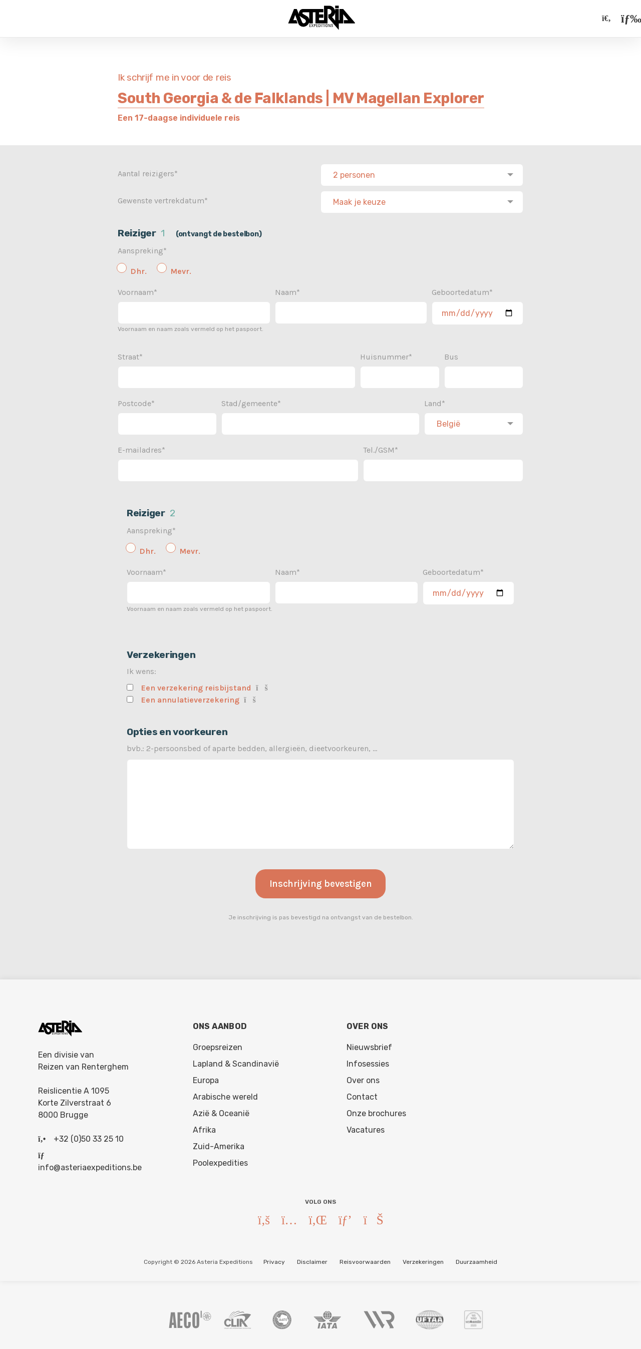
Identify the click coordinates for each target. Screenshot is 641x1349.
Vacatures (366, 1128)
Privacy (274, 1259)
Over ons (363, 1078)
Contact (362, 1095)
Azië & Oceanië (221, 1111)
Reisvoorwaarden (365, 1259)
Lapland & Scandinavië (236, 1062)
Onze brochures (376, 1111)
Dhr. (138, 269)
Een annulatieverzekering (190, 698)
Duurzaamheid (476, 1259)
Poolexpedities (220, 1161)
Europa (206, 1078)
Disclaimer (312, 1259)
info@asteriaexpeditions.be (90, 1165)
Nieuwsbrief (369, 1045)
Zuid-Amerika (218, 1144)
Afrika (204, 1128)
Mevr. (180, 269)
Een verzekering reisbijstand (196, 686)
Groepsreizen (217, 1045)
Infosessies (368, 1062)
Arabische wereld (225, 1095)
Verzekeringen (423, 1259)
